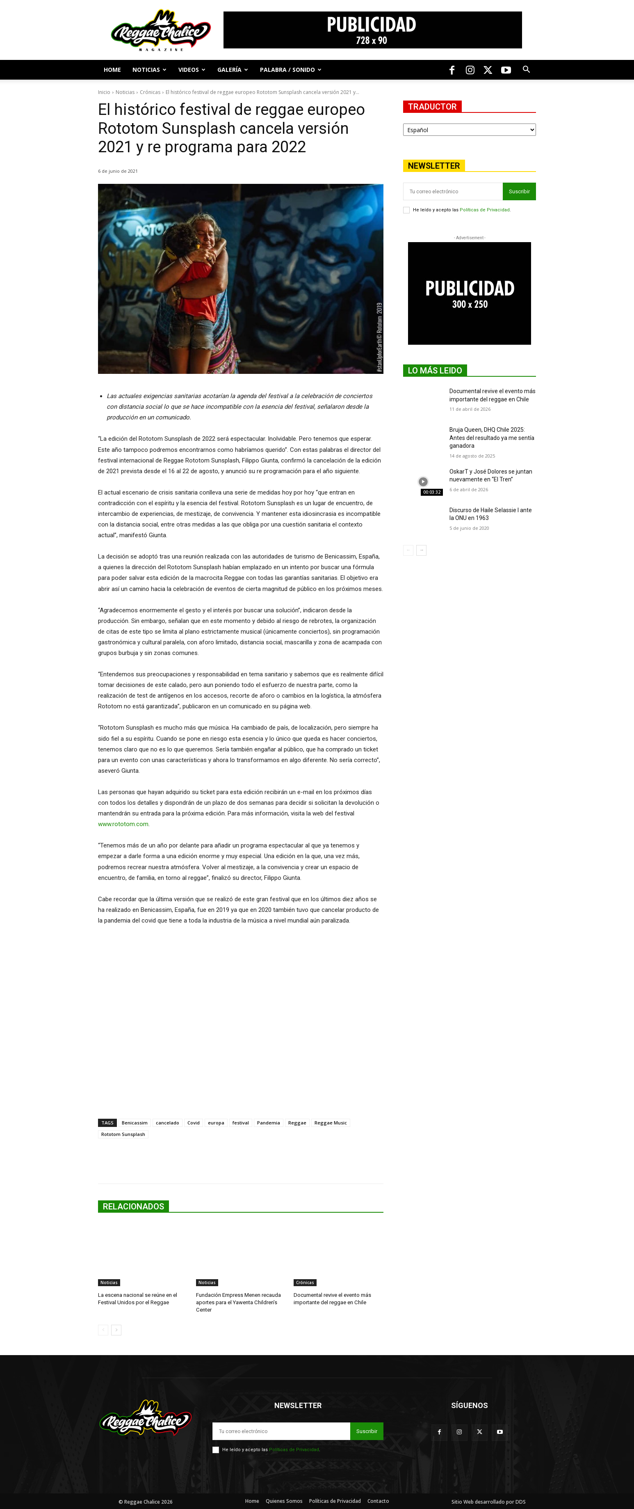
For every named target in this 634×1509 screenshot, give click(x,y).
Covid (193, 1123)
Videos (191, 69)
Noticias (149, 69)
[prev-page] (103, 1329)
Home (112, 69)
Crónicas (150, 92)
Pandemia (268, 1123)
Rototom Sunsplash (123, 1134)
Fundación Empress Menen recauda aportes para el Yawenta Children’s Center (238, 1302)
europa (216, 1123)
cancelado (167, 1123)
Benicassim (135, 1123)
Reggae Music (331, 1123)
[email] (453, 191)
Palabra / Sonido (291, 69)
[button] (526, 70)
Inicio (104, 92)
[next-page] (116, 1329)
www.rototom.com (123, 824)
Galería (232, 69)
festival (241, 1123)
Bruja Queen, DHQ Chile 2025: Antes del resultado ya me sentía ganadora (491, 437)
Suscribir (519, 191)
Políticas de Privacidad (485, 210)
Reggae (297, 1123)
